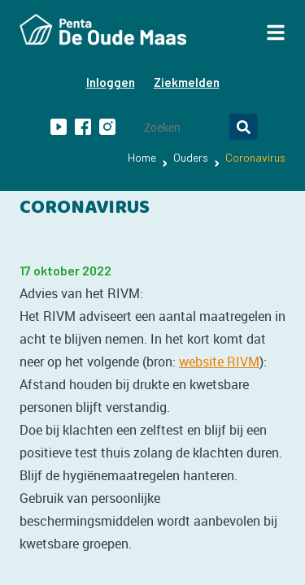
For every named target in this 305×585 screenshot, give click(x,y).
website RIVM (219, 361)
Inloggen (110, 82)
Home (142, 157)
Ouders (190, 157)
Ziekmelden (187, 82)
